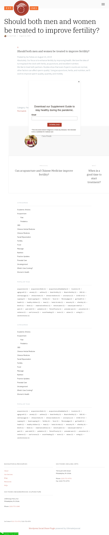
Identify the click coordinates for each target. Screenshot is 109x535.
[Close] (80, 80)
